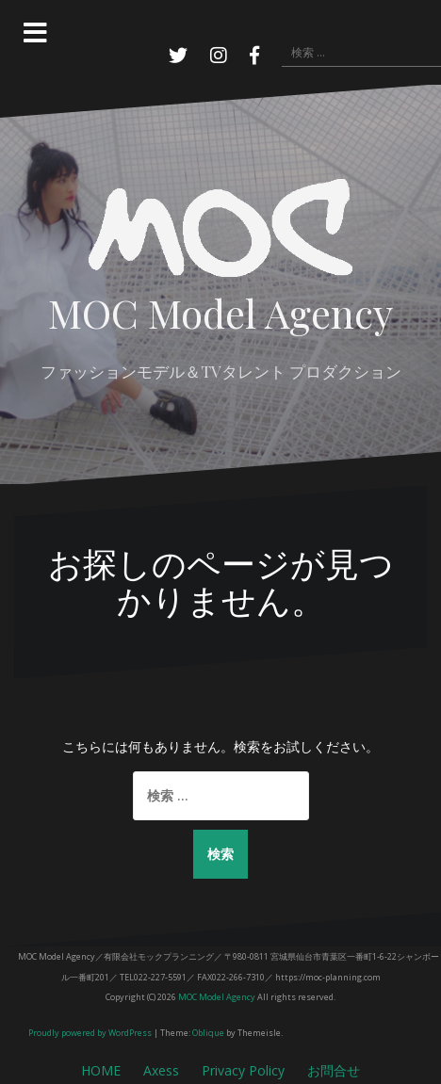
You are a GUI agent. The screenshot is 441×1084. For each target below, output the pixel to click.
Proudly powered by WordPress (90, 1033)
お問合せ (333, 1070)
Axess (161, 1070)
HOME (101, 1070)
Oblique (208, 1033)
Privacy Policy (243, 1070)
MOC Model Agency (220, 312)
